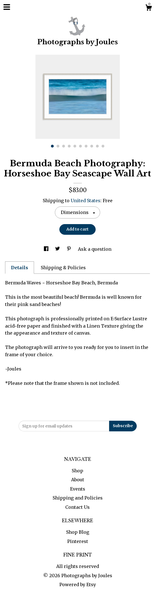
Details (19, 267)
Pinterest (77, 541)
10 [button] (103, 146)
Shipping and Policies (78, 498)
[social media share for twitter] (58, 249)
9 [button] (97, 146)
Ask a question (94, 249)
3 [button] (63, 146)
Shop (77, 470)
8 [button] (91, 146)
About (77, 479)
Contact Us (77, 507)
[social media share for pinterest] (69, 249)
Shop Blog (77, 532)
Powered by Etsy (77, 584)
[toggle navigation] (6, 7)
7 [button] (86, 146)
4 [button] (69, 146)
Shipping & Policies (63, 267)
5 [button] (74, 146)
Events (77, 489)
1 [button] (52, 146)
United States (85, 200)
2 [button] (58, 146)
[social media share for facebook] (47, 249)
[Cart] (148, 8)
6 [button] (80, 146)
